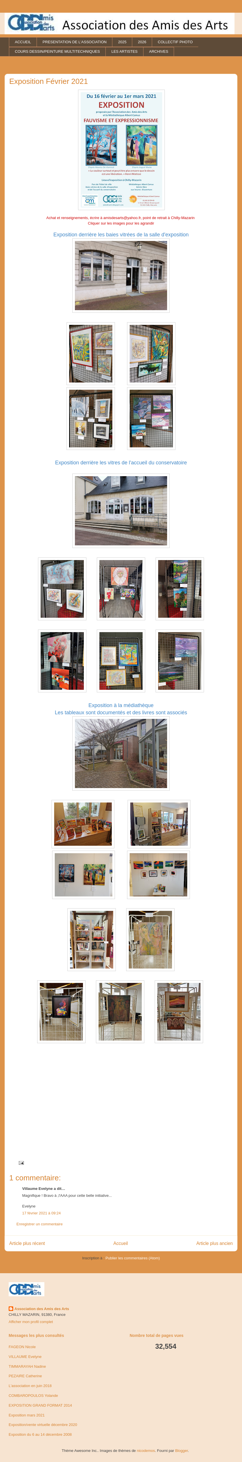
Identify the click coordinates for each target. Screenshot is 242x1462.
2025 (122, 42)
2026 (142, 42)
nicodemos (146, 1450)
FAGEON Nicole (22, 1347)
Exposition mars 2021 (27, 1415)
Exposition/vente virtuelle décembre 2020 (43, 1425)
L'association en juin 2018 (30, 1386)
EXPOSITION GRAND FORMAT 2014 (40, 1405)
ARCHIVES (158, 51)
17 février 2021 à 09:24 (41, 1213)
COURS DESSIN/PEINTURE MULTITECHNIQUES (57, 51)
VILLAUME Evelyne (25, 1356)
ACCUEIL (23, 42)
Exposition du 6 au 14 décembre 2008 (40, 1434)
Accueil (121, 1243)
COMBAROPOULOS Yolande (33, 1395)
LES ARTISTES (124, 51)
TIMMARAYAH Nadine (27, 1366)
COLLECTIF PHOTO (175, 42)
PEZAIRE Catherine (25, 1376)
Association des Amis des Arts (41, 1309)
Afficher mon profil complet (31, 1322)
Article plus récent (27, 1243)
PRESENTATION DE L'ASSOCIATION (75, 42)
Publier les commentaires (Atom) (132, 1258)
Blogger (181, 1450)
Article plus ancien (214, 1243)
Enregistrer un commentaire (39, 1224)
